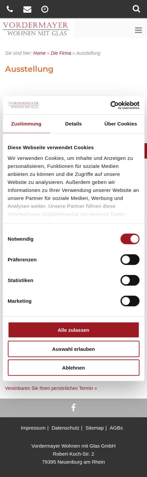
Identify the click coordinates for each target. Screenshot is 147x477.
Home (39, 53)
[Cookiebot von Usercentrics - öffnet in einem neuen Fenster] (110, 105)
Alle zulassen (73, 330)
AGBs (116, 428)
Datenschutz (65, 428)
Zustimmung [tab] (26, 124)
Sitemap (94, 428)
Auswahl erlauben (73, 348)
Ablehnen (73, 368)
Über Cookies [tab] (120, 124)
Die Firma (61, 53)
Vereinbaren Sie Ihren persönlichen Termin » (51, 388)
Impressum (33, 428)
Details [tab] (73, 124)
